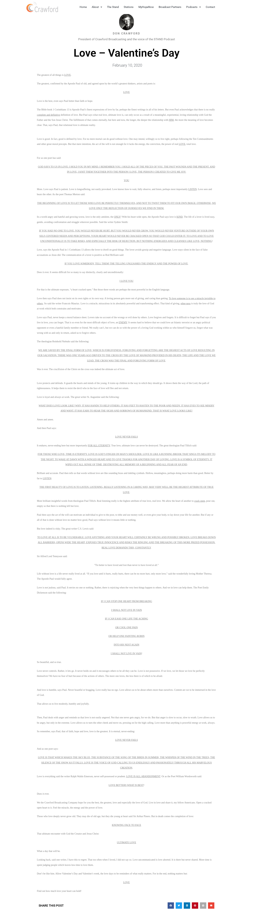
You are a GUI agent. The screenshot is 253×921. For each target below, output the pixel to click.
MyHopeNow (146, 7)
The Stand (113, 7)
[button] (223, 7)
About (97, 7)
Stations (129, 7)
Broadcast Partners (170, 7)
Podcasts (193, 7)
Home (83, 7)
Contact (210, 7)
